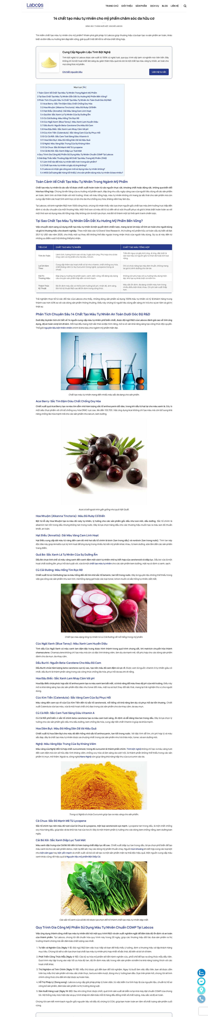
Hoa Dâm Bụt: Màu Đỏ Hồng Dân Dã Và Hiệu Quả (65, 140)
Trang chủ (112, 5)
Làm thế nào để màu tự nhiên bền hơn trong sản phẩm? (68, 161)
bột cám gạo (46, 852)
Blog (165, 5)
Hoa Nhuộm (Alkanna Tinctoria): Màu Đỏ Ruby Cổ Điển (68, 107)
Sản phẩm (141, 5)
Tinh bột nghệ (134, 748)
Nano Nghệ (85, 756)
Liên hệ (175, 5)
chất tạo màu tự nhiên (101, 563)
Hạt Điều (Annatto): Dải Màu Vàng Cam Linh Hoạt (65, 111)
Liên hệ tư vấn (159, 71)
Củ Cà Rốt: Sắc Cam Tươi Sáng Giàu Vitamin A (64, 136)
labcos (119, 26)
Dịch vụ (154, 5)
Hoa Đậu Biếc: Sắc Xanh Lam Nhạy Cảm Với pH (64, 129)
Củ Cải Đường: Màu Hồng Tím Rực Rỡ (59, 118)
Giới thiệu (127, 5)
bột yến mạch (65, 852)
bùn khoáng (137, 848)
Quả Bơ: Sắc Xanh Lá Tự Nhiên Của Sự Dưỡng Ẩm (65, 114)
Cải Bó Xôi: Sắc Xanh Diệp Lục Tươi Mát (61, 150)
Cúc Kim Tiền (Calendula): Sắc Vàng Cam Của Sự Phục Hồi (70, 132)
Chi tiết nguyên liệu (72, 71)
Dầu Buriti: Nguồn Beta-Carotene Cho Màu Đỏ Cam (66, 125)
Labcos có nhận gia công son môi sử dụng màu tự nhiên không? (72, 169)
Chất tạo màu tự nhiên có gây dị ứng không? (63, 165)
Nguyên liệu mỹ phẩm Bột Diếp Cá (83, 856)
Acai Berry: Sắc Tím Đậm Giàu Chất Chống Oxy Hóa (66, 103)
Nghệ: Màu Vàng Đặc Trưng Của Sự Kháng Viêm (65, 143)
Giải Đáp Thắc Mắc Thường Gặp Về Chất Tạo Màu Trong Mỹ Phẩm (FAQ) (72, 158)
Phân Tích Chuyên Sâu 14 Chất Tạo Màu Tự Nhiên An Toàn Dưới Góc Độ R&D (74, 100)
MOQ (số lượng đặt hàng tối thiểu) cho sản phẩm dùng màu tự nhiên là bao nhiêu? (81, 172)
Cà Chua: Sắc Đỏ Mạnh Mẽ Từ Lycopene (61, 147)
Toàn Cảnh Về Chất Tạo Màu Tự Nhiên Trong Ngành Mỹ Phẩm (67, 92)
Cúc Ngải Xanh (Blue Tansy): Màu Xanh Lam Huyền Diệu (69, 121)
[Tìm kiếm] (185, 6)
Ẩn (84, 87)
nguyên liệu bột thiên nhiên (58, 327)
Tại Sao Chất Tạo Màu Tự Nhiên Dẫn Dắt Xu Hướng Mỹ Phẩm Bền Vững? (72, 96)
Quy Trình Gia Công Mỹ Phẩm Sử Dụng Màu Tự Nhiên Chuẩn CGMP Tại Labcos (75, 154)
